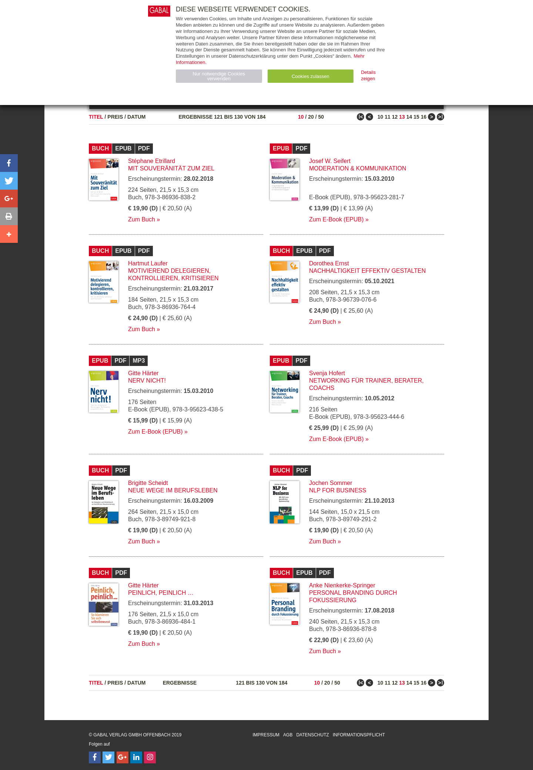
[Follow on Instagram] (150, 757)
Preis (115, 117)
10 (301, 117)
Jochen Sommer (330, 483)
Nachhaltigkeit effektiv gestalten (367, 271)
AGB (287, 734)
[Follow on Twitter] (108, 757)
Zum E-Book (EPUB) (336, 219)
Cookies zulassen (310, 76)
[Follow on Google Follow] (122, 757)
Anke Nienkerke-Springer (342, 585)
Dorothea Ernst (329, 263)
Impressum (265, 734)
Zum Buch (141, 219)
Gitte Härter (143, 373)
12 (395, 117)
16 (424, 117)
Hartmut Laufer (148, 263)
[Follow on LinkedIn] (136, 757)
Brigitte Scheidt (148, 483)
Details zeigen (368, 75)
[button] (9, 163)
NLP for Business (337, 490)
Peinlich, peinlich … (161, 593)
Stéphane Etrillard (151, 161)
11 (387, 117)
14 (409, 117)
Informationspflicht (359, 734)
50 (321, 117)
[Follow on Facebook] (95, 757)
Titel (96, 117)
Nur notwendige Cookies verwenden (218, 76)
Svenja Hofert (327, 373)
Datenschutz (312, 734)
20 (311, 117)
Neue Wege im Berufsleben (173, 490)
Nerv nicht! (147, 380)
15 (416, 117)
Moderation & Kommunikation (357, 168)
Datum (136, 117)
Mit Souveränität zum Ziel (171, 168)
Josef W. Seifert (330, 161)
